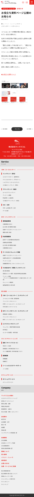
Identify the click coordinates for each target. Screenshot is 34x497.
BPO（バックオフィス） (8, 217)
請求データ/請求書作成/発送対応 (11, 239)
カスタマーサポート (11, 177)
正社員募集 (4, 440)
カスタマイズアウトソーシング (9, 398)
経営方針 (3, 419)
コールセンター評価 (11, 298)
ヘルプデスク (11, 182)
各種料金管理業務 (7, 242)
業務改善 (8, 314)
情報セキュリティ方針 (7, 476)
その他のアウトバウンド (11, 201)
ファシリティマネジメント (10, 301)
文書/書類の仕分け (7, 224)
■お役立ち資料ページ (8, 74)
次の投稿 (29, 129)
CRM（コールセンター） (8, 170)
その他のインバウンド (11, 185)
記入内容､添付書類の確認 (9, 227)
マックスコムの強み (7, 395)
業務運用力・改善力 (6, 409)
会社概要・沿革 (5, 422)
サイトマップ (4, 484)
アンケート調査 (18, 278)
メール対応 (6, 368)
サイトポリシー (5, 481)
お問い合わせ (5, 463)
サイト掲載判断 (13, 351)
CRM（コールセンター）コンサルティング (14, 304)
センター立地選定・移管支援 (10, 332)
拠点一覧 (3, 424)
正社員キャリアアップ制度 (8, 443)
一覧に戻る (17, 129)
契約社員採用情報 (6, 448)
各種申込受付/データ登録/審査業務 (12, 258)
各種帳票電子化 (14, 263)
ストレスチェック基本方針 (8, 479)
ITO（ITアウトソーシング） (9, 339)
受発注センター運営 (15, 273)
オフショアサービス (7, 375)
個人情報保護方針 (6, 471)
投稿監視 (11, 348)
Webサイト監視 (7, 346)
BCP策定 (5, 329)
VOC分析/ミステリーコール (10, 306)
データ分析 (6, 210)
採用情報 (4, 437)
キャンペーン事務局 (8, 282)
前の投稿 (5, 129)
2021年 (18, 23)
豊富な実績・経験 (6, 403)
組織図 (3, 427)
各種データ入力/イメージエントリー (12, 229)
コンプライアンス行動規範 (8, 432)
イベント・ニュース (10, 23)
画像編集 (5, 358)
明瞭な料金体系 (5, 406)
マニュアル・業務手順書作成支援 (11, 327)
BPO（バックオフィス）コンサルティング (14, 319)
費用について (5, 451)
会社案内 (4, 416)
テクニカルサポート (12, 179)
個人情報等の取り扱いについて (9, 473)
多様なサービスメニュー (7, 401)
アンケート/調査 (7, 195)
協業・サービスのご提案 (8, 466)
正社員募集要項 (5, 445)
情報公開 (3, 430)
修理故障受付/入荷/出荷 (9, 285)
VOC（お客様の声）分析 (9, 208)
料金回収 (8, 198)
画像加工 (5, 361)
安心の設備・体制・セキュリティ (9, 411)
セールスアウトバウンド (9, 192)
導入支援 (4, 291)
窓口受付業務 (6, 271)
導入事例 (4, 454)
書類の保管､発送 (7, 232)
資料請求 (4, 460)
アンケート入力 (7, 261)
